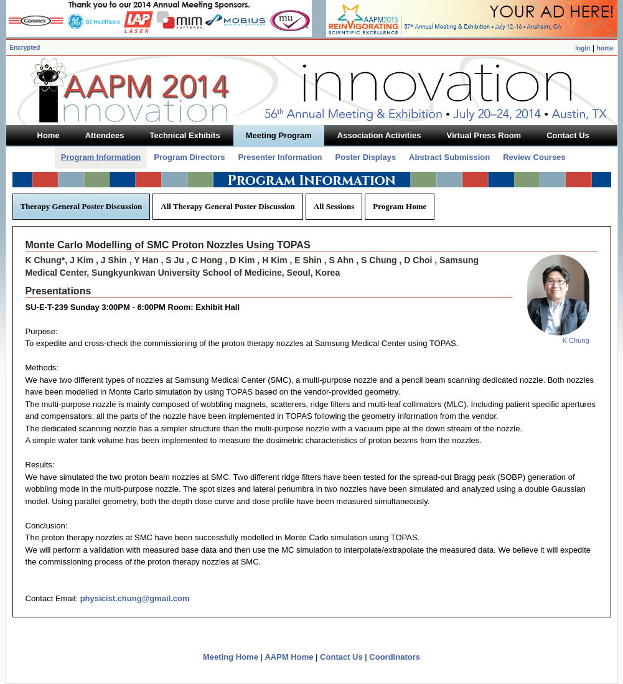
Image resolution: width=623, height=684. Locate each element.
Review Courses (534, 157)
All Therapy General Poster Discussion (227, 206)
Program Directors (189, 157)
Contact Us (341, 657)
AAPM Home (289, 657)
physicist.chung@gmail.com (135, 598)
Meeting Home (230, 657)
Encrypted (25, 47)
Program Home (399, 206)
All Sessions (334, 206)
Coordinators (394, 657)
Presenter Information (280, 157)
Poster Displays (365, 157)
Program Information (101, 157)
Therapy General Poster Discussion (82, 206)
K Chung (576, 340)
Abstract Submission (449, 157)
